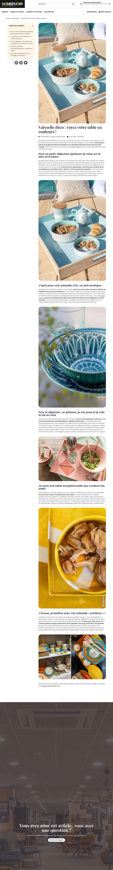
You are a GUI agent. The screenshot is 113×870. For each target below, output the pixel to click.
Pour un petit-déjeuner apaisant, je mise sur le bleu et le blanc (21, 32)
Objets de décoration (58, 136)
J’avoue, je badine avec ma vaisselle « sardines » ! (20, 54)
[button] (32, 25)
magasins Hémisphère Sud (50, 686)
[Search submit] (73, 4)
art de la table (75, 147)
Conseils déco (45, 136)
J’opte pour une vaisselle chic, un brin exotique (21, 37)
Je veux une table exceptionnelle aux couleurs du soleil (21, 48)
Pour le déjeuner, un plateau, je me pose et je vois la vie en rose (22, 42)
